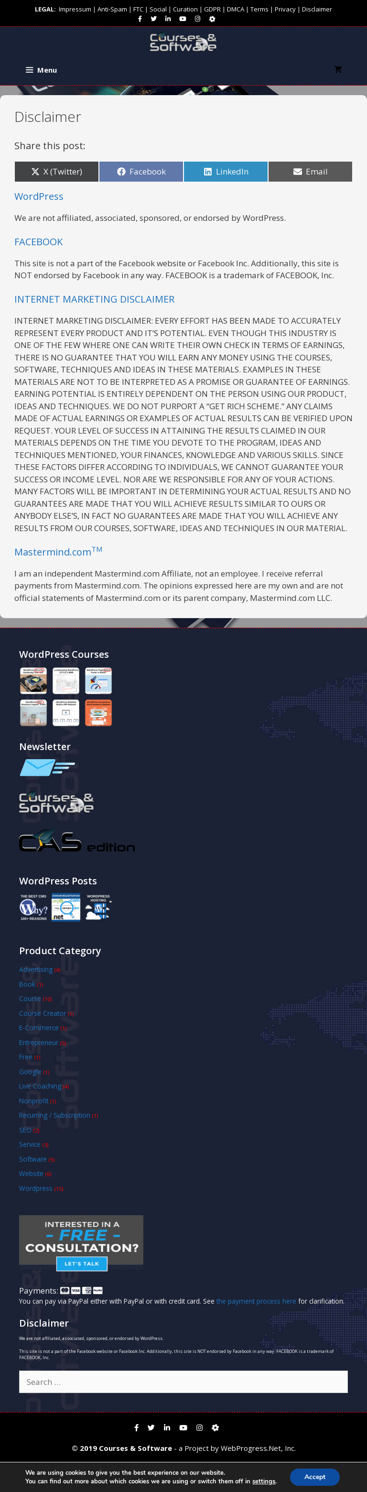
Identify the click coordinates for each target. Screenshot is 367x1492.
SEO (25, 1129)
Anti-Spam (112, 9)
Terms (259, 9)
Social (158, 9)
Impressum (75, 9)
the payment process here (256, 1301)
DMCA (235, 9)
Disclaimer (317, 9)
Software (33, 1159)
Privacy (285, 9)
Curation (185, 9)
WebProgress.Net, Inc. (258, 1448)
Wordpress (36, 1188)
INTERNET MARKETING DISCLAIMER (94, 299)
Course (30, 998)
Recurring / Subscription (54, 1115)
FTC (138, 9)
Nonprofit (33, 1100)
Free (25, 1056)
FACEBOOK (38, 241)
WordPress (39, 196)
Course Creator (42, 1013)
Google (30, 1071)
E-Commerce (39, 1027)
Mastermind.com (52, 551)
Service (30, 1144)
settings (263, 1481)
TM (96, 549)
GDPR (212, 9)
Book (27, 984)
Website (31, 1173)
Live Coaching (40, 1085)
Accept (314, 1476)
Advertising (36, 969)
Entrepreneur (38, 1042)
